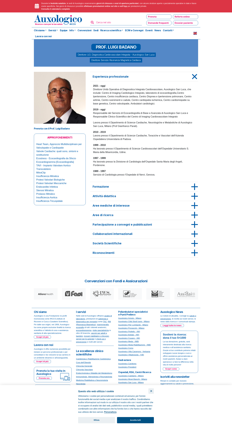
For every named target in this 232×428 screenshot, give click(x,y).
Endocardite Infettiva (47, 187)
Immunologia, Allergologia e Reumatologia (94, 377)
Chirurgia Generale (84, 366)
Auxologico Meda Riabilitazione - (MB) (134, 345)
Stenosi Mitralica (45, 190)
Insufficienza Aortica (46, 197)
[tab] (144, 76)
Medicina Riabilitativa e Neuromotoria (92, 380)
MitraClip (41, 172)
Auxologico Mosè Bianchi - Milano (132, 379)
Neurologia (80, 384)
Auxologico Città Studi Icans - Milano (134, 321)
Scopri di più (42, 337)
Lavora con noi (43, 36)
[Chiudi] (151, 391)
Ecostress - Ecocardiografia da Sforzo (56, 158)
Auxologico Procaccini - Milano (131, 328)
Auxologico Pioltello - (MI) (129, 331)
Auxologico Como (125, 348)
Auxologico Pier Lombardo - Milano (133, 325)
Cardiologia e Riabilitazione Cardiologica (93, 359)
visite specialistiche (100, 330)
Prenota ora (44, 378)
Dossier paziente (184, 23)
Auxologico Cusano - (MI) (129, 338)
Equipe (63, 30)
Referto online (182, 16)
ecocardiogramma (83, 330)
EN (195, 33)
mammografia (103, 324)
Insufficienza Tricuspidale (49, 201)
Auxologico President (127, 367)
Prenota (152, 16)
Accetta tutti (135, 420)
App (125, 6)
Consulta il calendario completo (55, 9)
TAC (105, 321)
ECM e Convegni (134, 30)
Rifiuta (96, 420)
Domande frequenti (158, 23)
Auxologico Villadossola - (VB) (131, 355)
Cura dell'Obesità (83, 362)
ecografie (80, 327)
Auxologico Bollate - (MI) (128, 335)
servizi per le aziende (85, 339)
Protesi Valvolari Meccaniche (51, 183)
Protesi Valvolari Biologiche (50, 179)
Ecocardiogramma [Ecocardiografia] (55, 162)
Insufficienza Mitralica (47, 176)
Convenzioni (84, 30)
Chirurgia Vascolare (84, 369)
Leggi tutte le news (172, 325)
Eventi (149, 30)
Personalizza (110, 412)
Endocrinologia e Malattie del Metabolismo (94, 373)
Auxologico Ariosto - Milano (129, 318)
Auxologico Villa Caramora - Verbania (134, 351)
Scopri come (171, 369)
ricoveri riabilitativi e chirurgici (96, 336)
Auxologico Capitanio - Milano (131, 376)
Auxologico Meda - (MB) (128, 341)
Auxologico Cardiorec (127, 364)
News (157, 30)
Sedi (95, 30)
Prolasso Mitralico (45, 194)
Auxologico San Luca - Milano (131, 382)
